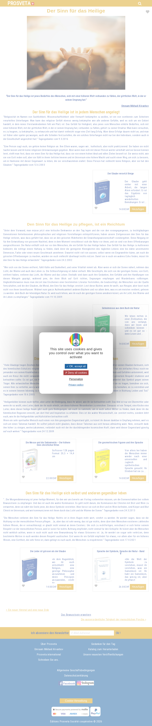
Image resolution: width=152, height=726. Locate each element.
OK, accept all (76, 366)
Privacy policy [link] (76, 384)
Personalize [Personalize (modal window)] (76, 379)
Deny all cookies (76, 372)
